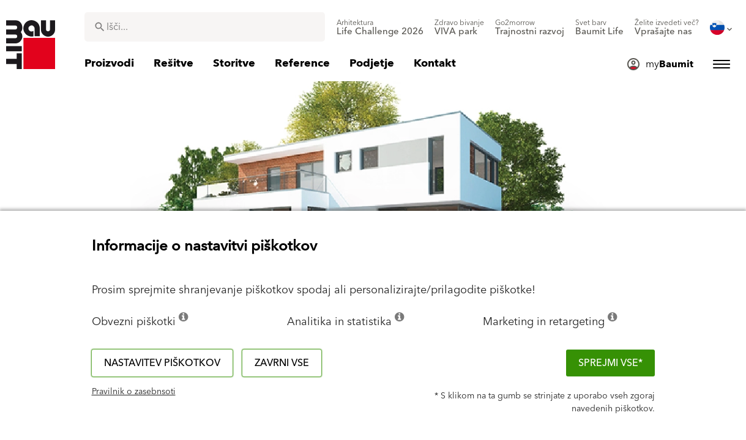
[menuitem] (380, 27)
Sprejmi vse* (610, 363)
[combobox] (204, 27)
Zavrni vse (282, 363)
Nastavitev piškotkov (162, 363)
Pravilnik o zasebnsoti (134, 391)
